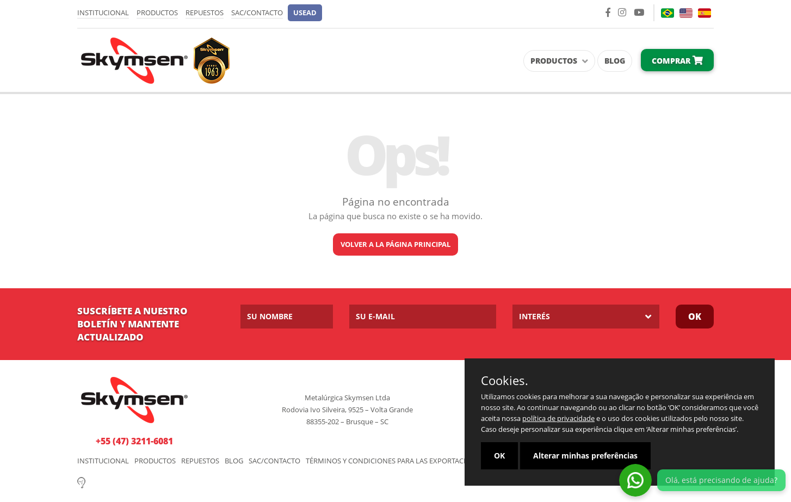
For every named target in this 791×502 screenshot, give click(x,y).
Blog (614, 60)
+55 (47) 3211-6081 (134, 441)
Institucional (103, 12)
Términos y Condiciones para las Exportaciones (395, 460)
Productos (157, 12)
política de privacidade (558, 418)
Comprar (677, 60)
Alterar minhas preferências (585, 455)
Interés (534, 316)
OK (694, 317)
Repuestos (205, 12)
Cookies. (504, 380)
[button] (305, 12)
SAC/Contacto (257, 12)
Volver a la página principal (395, 244)
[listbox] (585, 317)
